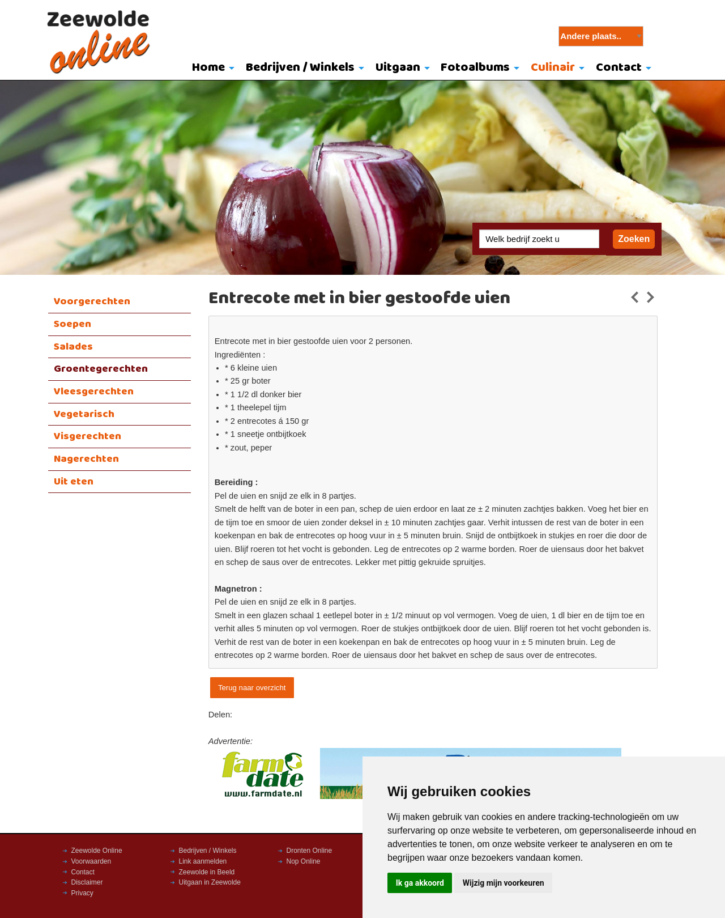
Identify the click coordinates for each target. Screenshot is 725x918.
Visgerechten (87, 436)
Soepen (72, 324)
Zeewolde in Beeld (207, 872)
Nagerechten (86, 459)
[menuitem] (211, 68)
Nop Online (304, 861)
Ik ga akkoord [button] (420, 882)
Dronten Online (309, 851)
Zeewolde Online (96, 851)
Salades (73, 346)
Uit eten (73, 481)
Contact (619, 68)
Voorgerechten (92, 301)
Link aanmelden (203, 861)
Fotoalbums (475, 68)
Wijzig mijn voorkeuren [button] (503, 882)
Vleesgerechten (94, 391)
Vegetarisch (84, 414)
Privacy (82, 893)
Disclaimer (87, 882)
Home (208, 68)
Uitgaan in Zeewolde (210, 882)
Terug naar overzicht (251, 687)
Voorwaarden (91, 861)
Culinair (553, 68)
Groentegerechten (101, 368)
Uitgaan (398, 68)
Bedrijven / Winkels (300, 68)
